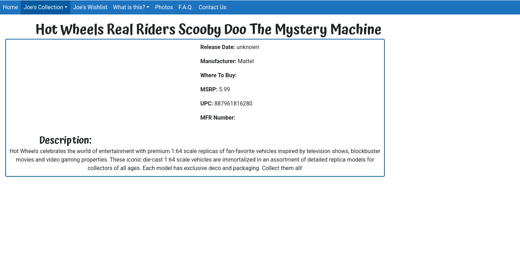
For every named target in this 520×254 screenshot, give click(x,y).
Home (10, 7)
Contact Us (213, 7)
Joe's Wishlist (90, 7)
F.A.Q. (186, 7)
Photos (164, 7)
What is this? (129, 7)
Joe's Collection (43, 7)
